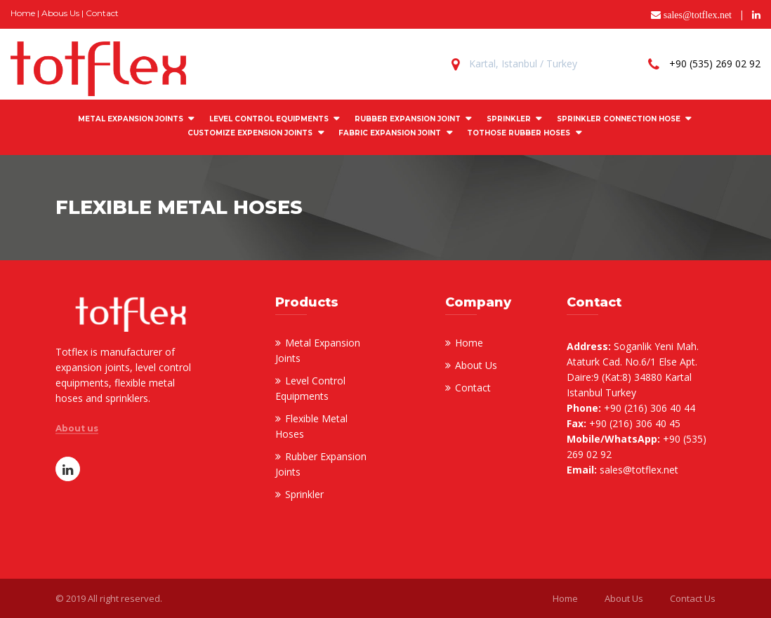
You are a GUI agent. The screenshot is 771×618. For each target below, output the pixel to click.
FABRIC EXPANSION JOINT (389, 132)
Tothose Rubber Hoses (518, 132)
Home (23, 13)
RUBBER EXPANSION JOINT (408, 118)
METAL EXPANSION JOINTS (130, 118)
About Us (476, 365)
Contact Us (693, 598)
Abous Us (60, 13)
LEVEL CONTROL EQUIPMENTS (269, 118)
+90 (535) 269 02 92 (714, 63)
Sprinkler (304, 494)
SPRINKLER (509, 118)
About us (76, 429)
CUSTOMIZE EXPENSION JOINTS (249, 132)
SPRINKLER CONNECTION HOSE (618, 118)
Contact (102, 13)
